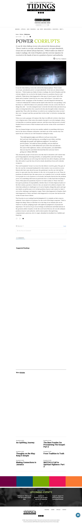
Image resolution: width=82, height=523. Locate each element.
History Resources (74, 480)
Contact (64, 509)
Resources (33, 29)
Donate (52, 509)
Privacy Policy (45, 521)
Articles (23, 29)
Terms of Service (53, 521)
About (61, 29)
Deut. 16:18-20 (32, 152)
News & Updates (48, 29)
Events (41, 29)
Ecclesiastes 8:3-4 (42, 198)
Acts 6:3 (32, 98)
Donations (37, 22)
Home (17, 34)
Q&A (38, 29)
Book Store (56, 29)
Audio (28, 29)
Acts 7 (63, 111)
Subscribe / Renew (45, 22)
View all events (41, 490)
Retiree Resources (57, 480)
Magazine (17, 29)
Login (64, 226)
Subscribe (47, 509)
